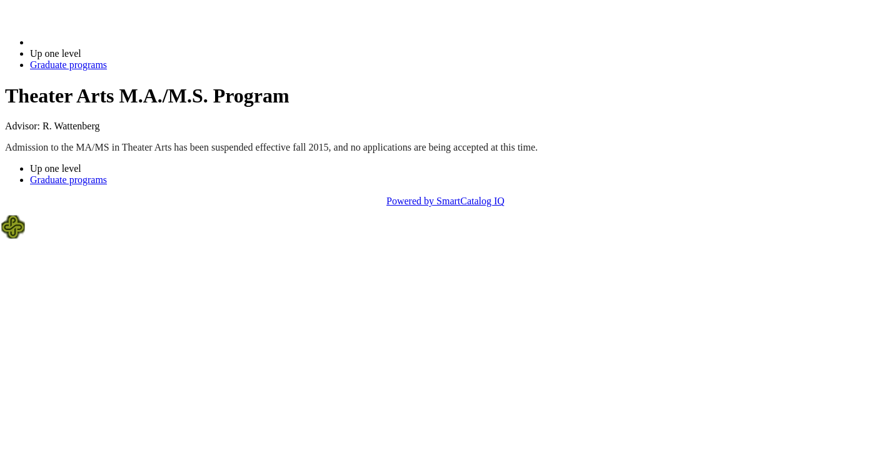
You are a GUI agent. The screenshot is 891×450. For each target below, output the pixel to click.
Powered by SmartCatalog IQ (445, 201)
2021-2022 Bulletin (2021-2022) (95, 42)
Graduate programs (68, 64)
